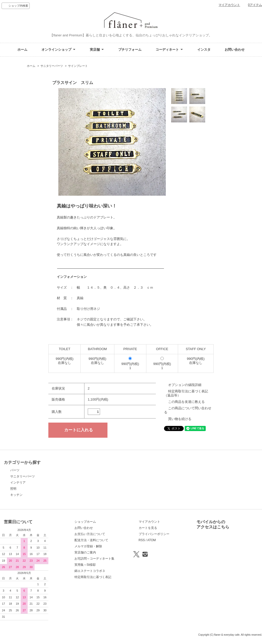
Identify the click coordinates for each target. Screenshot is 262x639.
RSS (142, 540)
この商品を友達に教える (186, 402)
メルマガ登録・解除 (88, 546)
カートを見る (148, 528)
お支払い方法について (89, 534)
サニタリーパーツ (51, 65)
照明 (13, 488)
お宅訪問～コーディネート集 (94, 558)
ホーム (22, 49)
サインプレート (78, 65)
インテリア (18, 482)
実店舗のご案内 (85, 552)
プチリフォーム (129, 49)
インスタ (204, 49)
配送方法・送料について (91, 540)
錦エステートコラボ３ (89, 571)
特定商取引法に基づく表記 (92, 577)
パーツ (14, 470)
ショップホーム (85, 521)
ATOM (151, 540)
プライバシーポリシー (154, 534)
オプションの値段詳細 (184, 385)
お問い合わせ (235, 49)
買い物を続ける (179, 419)
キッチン (16, 495)
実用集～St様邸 (85, 565)
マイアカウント (229, 5)
